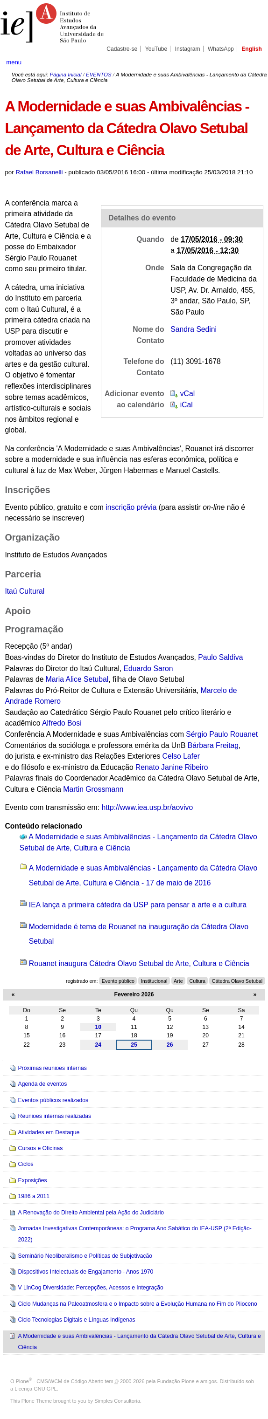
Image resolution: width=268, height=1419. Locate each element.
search (249, 62)
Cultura (197, 981)
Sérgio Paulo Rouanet (222, 734)
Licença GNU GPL (35, 1389)
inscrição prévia (131, 507)
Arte (178, 981)
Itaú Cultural (24, 591)
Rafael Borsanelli (39, 172)
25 (134, 1045)
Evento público (118, 981)
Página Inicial (65, 74)
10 (98, 1027)
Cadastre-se (121, 49)
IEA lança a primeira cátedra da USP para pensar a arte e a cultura (138, 905)
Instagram (187, 49)
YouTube (156, 49)
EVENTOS (98, 74)
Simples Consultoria (117, 1401)
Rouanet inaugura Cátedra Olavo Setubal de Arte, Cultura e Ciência (139, 963)
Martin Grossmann (93, 789)
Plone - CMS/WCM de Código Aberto (60, 1381)
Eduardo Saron (148, 668)
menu (13, 62)
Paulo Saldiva (220, 657)
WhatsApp (221, 49)
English (251, 49)
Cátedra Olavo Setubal (237, 981)
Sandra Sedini (193, 329)
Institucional (154, 981)
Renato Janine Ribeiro (171, 767)
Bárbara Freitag (213, 745)
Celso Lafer (181, 756)
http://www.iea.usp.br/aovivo (147, 807)
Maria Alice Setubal (77, 679)
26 (170, 1045)
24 (98, 1045)
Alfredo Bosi (62, 723)
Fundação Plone (176, 1381)
